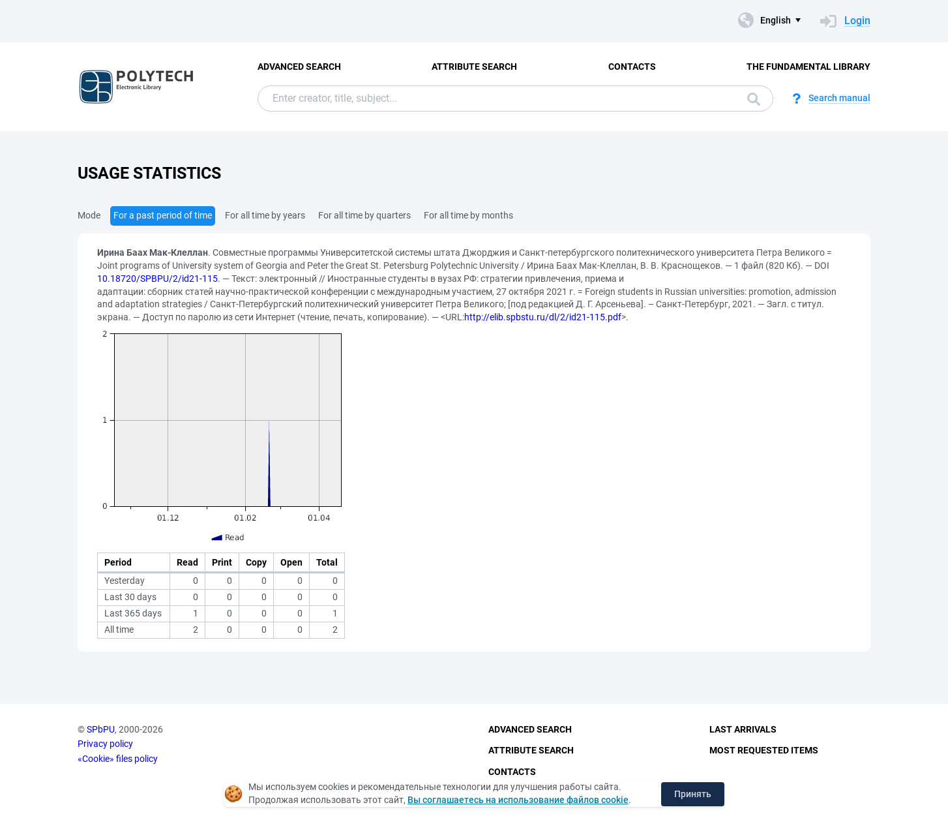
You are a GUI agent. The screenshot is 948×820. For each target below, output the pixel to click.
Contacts (632, 66)
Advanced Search (299, 66)
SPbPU (101, 729)
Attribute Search (474, 66)
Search (753, 99)
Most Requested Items (763, 750)
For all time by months (468, 215)
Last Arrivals (743, 729)
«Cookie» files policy (118, 758)
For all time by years (265, 215)
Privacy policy (105, 743)
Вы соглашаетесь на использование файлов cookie (518, 800)
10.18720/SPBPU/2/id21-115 (157, 278)
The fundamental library (808, 66)
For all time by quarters (364, 215)
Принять (692, 794)
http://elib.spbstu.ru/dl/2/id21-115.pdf (542, 317)
